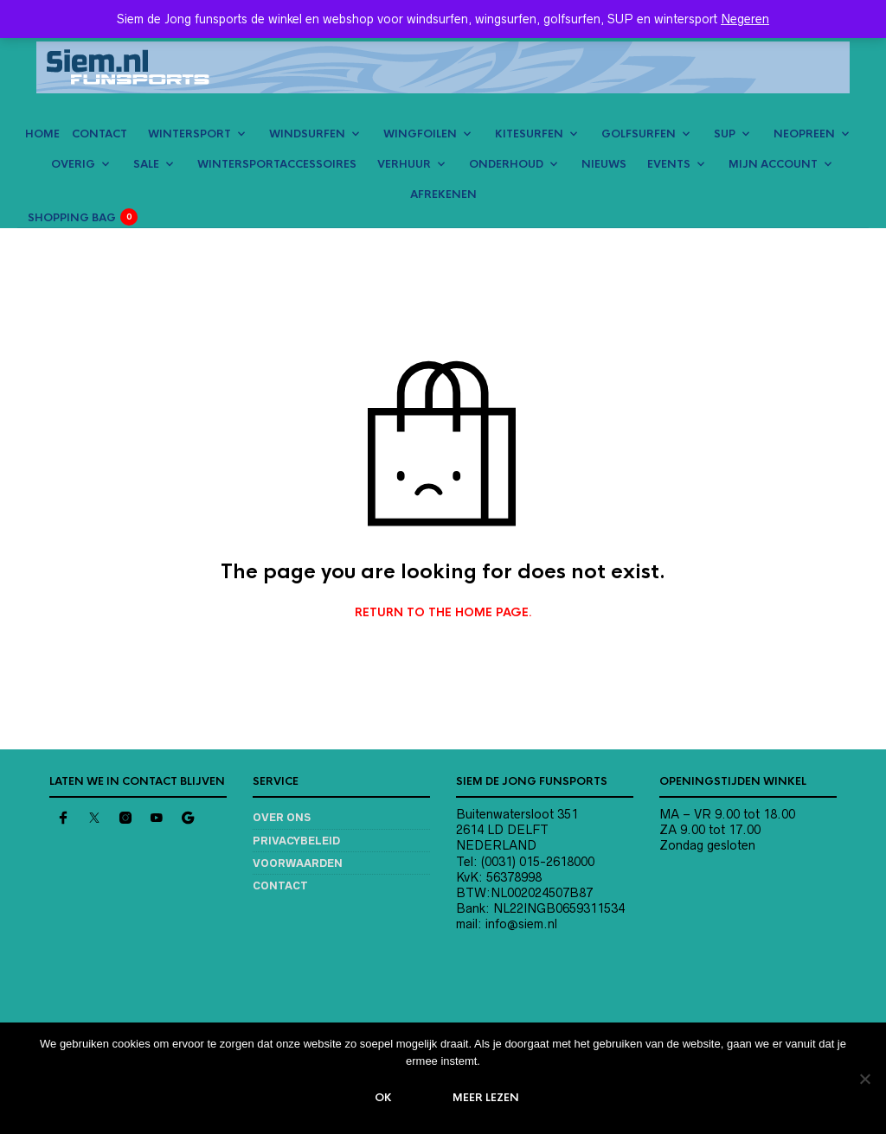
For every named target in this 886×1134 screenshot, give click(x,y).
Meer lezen (486, 1098)
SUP (724, 134)
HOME (42, 134)
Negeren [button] (745, 19)
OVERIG (73, 164)
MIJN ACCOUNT (773, 164)
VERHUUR (404, 164)
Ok (384, 1098)
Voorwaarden (298, 863)
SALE (146, 164)
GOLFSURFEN (638, 134)
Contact (280, 885)
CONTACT (99, 134)
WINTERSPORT (189, 134)
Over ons (282, 817)
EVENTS (668, 164)
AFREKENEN (443, 194)
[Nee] (864, 1078)
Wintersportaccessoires (276, 164)
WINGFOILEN (420, 134)
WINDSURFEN (307, 134)
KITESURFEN (529, 134)
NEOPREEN (804, 134)
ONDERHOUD (506, 164)
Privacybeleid (296, 840)
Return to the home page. (443, 613)
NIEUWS (603, 164)
